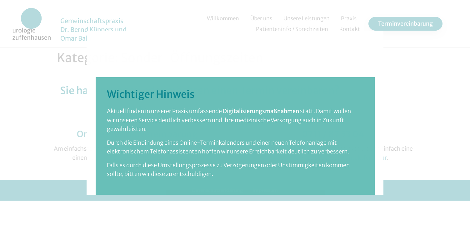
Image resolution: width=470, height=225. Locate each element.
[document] (235, 112)
